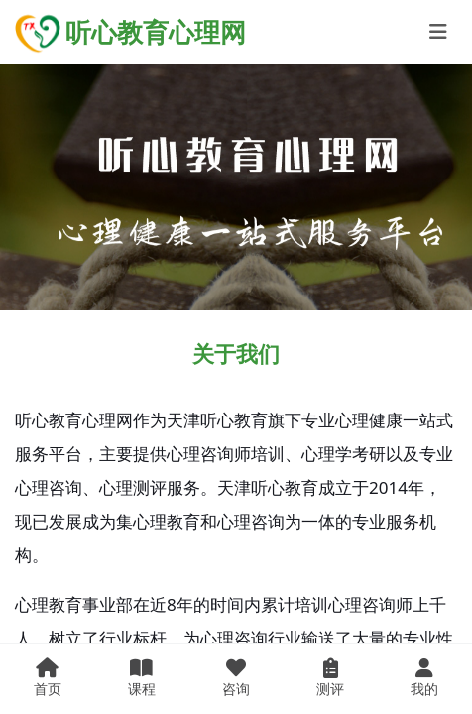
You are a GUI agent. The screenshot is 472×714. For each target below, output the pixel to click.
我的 (425, 678)
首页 (47, 678)
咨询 (235, 678)
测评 (331, 678)
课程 (141, 678)
